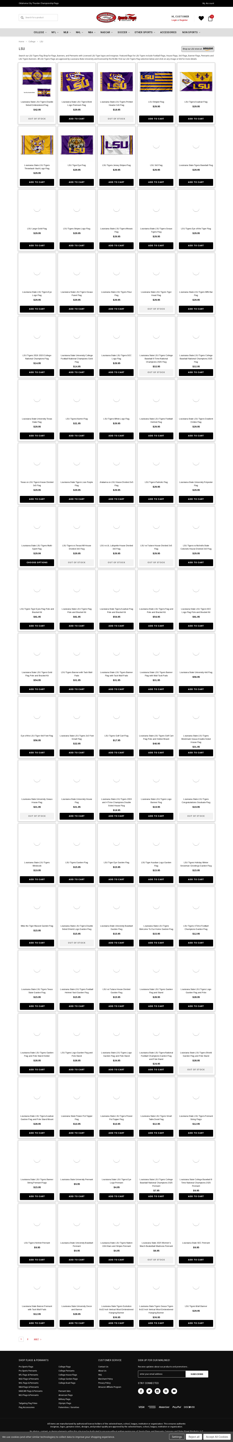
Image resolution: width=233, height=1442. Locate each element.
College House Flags (67, 1375)
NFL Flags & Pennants (28, 1375)
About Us (102, 1371)
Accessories (168, 32)
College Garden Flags (68, 1379)
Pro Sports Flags (26, 1367)
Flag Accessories (27, 1407)
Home (21, 41)
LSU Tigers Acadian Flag (196, 102)
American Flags (65, 1395)
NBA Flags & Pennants (29, 1387)
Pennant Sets (64, 1391)
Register (184, 20)
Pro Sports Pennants (28, 1371)
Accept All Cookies (217, 1437)
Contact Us (103, 1367)
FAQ (100, 1375)
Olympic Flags (64, 1403)
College (32, 41)
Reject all (194, 1437)
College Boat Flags (66, 1383)
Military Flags (64, 1399)
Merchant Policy (105, 1379)
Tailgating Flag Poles (28, 1403)
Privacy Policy (104, 1383)
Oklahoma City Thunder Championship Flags (39, 3)
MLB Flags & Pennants (29, 1379)
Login (174, 20)
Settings (177, 1437)
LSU (41, 41)
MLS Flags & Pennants (29, 1395)
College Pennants (66, 1371)
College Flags (64, 1367)
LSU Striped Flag (156, 102)
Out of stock (37, 118)
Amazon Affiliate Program (109, 1387)
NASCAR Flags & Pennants (31, 1391)
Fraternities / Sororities (68, 1407)
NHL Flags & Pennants (28, 1383)
